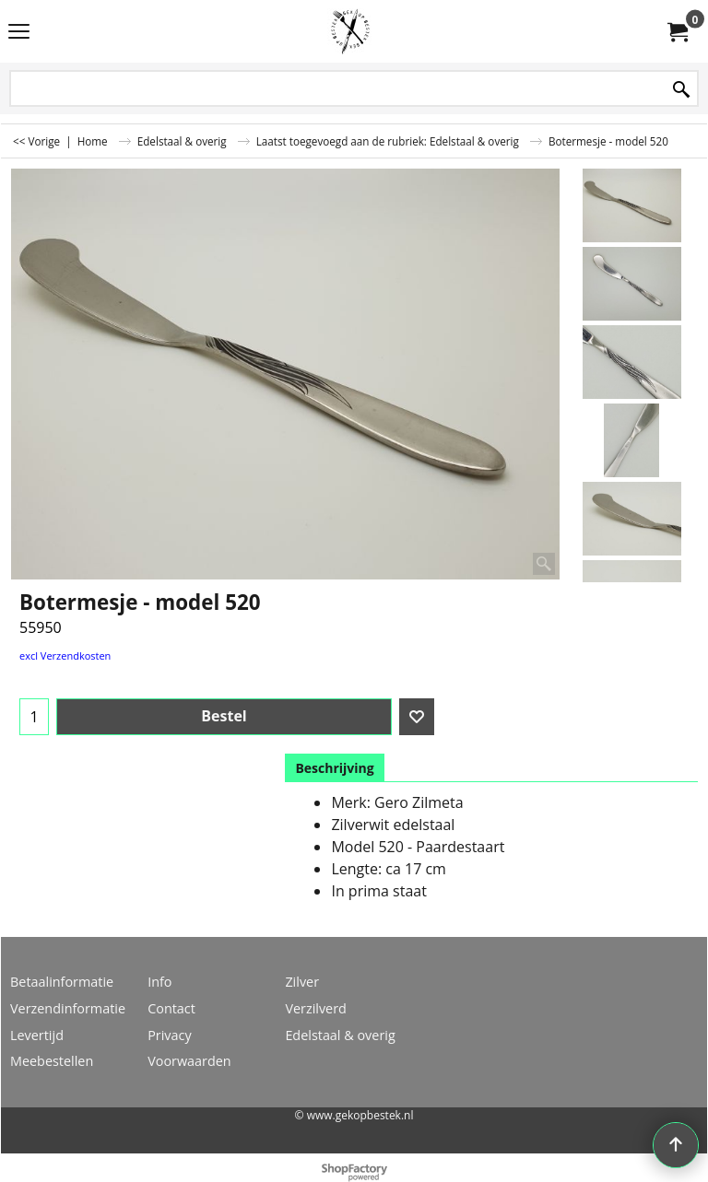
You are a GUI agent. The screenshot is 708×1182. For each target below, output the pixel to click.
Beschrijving (334, 768)
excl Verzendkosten (65, 655)
